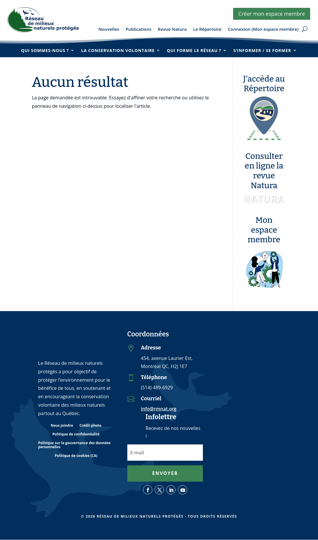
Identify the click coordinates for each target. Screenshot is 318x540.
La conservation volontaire (117, 50)
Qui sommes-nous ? (42, 50)
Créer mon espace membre (271, 13)
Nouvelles (109, 29)
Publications (138, 29)
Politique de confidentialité (76, 435)
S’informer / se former (265, 50)
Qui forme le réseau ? (195, 50)
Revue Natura (172, 29)
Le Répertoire (207, 29)
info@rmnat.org (158, 409)
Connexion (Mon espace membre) (263, 29)
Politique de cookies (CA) (76, 456)
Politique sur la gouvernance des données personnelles (74, 445)
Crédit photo (90, 426)
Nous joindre (62, 426)
